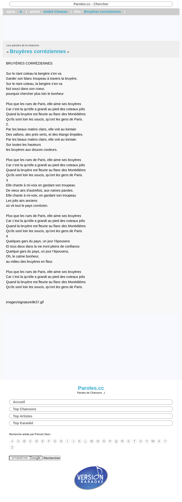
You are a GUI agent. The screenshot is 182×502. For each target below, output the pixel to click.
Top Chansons (24, 409)
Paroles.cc (91, 388)
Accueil (19, 402)
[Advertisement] (91, 28)
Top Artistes (22, 416)
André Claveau (55, 12)
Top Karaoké (23, 423)
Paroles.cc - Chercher (90, 4)
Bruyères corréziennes (102, 12)
